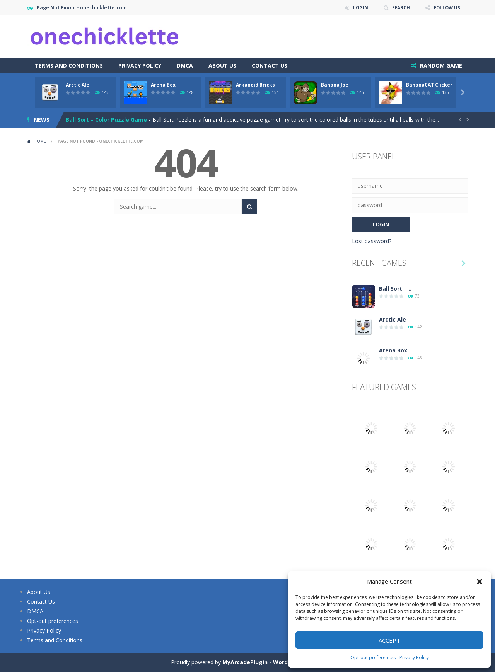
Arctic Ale (77, 85)
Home (39, 141)
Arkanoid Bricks (255, 85)
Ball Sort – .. (395, 288)
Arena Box (163, 85)
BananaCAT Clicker (429, 85)
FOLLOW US (446, 7)
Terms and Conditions (69, 65)
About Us (222, 65)
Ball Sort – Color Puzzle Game (106, 119)
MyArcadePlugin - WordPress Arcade (273, 662)
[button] (479, 581)
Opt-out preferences (373, 657)
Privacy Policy (414, 657)
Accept (389, 640)
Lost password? (371, 241)
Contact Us (269, 65)
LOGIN (358, 7)
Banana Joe (334, 85)
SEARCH (399, 7)
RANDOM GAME (440, 65)
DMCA (185, 65)
